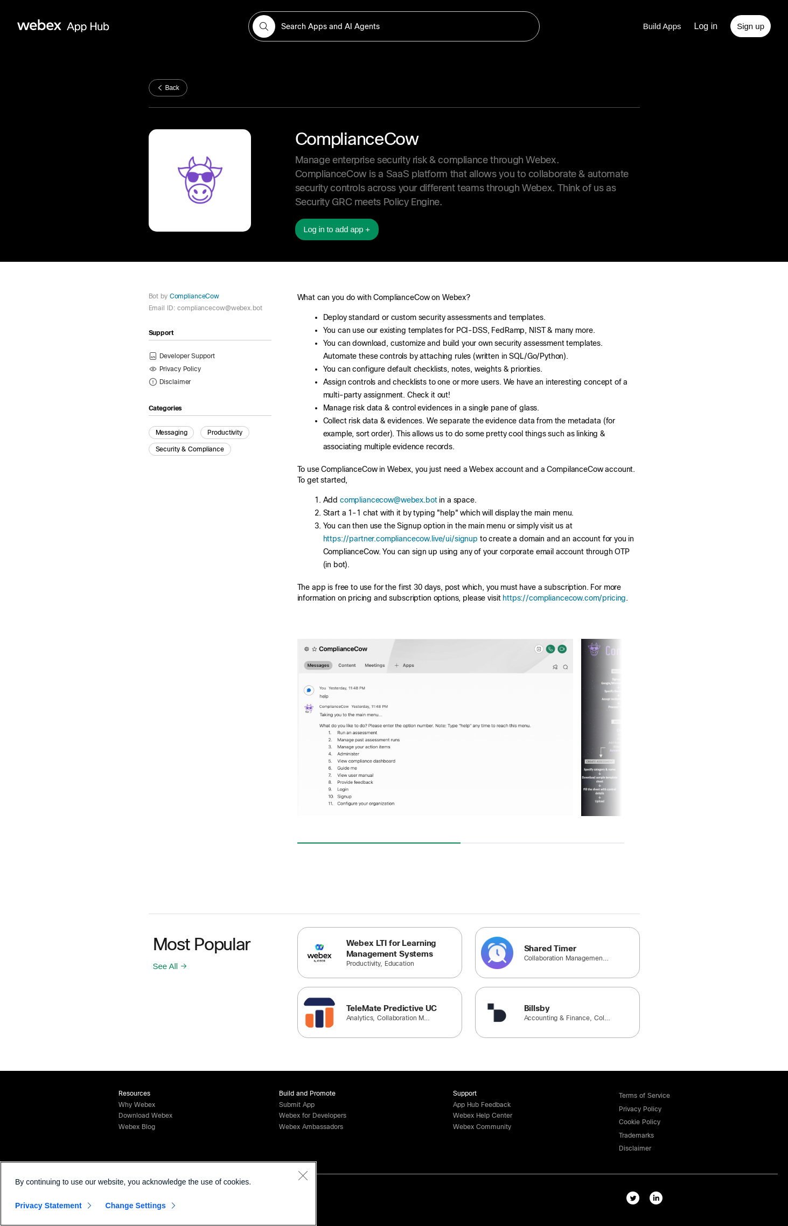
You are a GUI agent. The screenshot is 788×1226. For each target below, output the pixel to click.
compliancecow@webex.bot (388, 500)
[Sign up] (750, 26)
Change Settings (135, 1205)
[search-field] (394, 26)
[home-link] (84, 26)
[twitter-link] (635, 1200)
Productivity (224, 432)
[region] (158, 1193)
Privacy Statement (48, 1205)
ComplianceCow (193, 296)
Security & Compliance (190, 449)
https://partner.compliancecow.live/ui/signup (400, 538)
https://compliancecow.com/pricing (564, 598)
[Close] (302, 1175)
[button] (264, 26)
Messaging (171, 432)
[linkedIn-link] (658, 1200)
